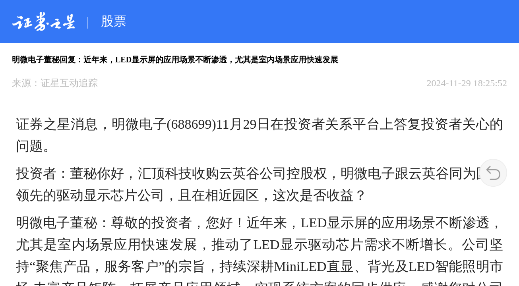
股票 (113, 21)
